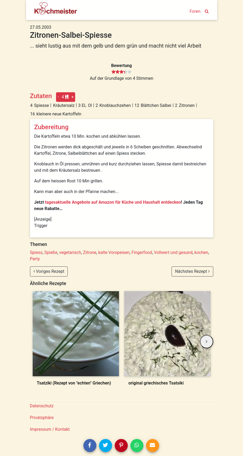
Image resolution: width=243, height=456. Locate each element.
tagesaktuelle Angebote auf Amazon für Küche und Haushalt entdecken (113, 202)
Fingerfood (141, 252)
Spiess (36, 252)
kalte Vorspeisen (114, 252)
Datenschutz (42, 405)
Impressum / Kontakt (50, 429)
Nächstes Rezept (192, 271)
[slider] (121, 72)
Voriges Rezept (49, 271)
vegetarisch (70, 252)
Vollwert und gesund (173, 252)
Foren (195, 11)
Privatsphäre (42, 417)
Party (35, 258)
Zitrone (89, 252)
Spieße (50, 252)
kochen (201, 252)
